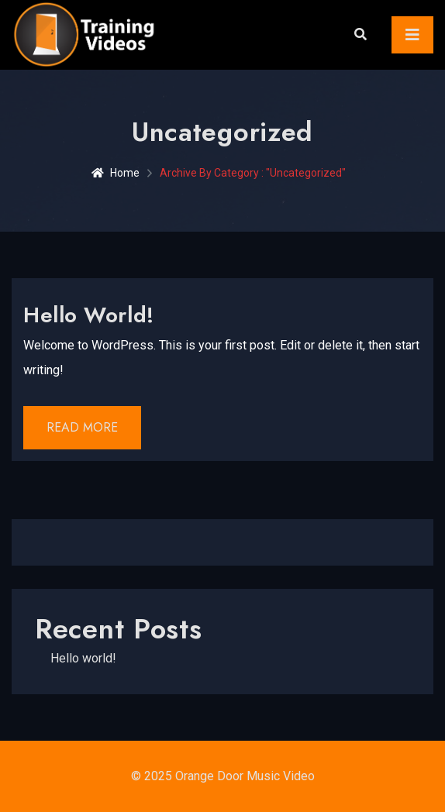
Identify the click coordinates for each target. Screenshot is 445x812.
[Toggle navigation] (412, 34)
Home (115, 173)
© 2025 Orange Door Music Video (223, 776)
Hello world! (88, 315)
